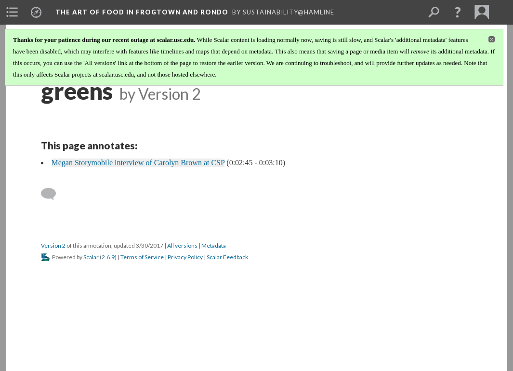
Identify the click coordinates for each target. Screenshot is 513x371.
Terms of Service (142, 257)
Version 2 (53, 245)
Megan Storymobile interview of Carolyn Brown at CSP (138, 163)
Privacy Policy (185, 257)
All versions (182, 245)
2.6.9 (108, 257)
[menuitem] (12, 12)
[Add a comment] (53, 194)
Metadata (213, 245)
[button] (458, 12)
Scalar (91, 257)
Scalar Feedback (227, 257)
